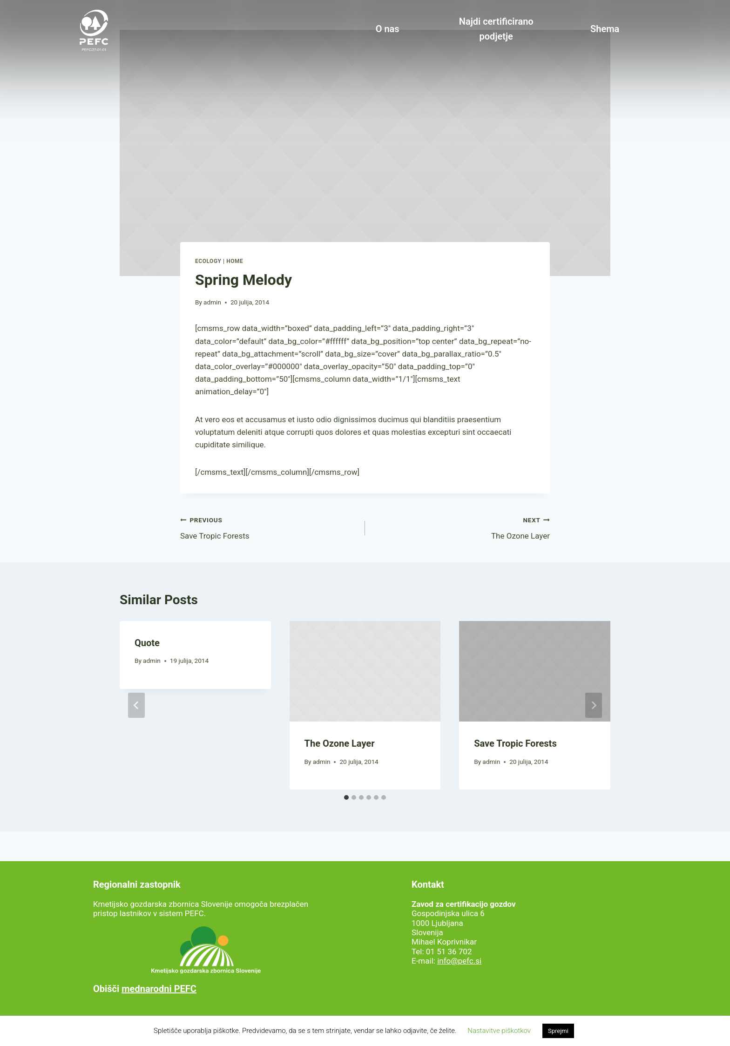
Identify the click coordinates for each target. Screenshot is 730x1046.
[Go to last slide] (136, 705)
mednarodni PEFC (159, 988)
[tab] (346, 797)
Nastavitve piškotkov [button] (499, 1030)
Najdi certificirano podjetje (496, 29)
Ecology (208, 261)
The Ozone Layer (461, 527)
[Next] (593, 705)
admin (212, 302)
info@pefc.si (459, 960)
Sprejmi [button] (558, 1030)
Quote (147, 642)
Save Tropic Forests (268, 527)
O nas (387, 28)
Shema (604, 28)
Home (234, 261)
